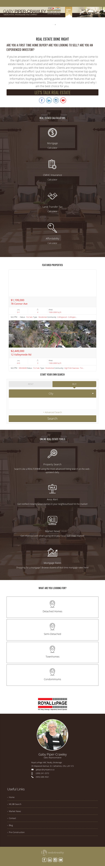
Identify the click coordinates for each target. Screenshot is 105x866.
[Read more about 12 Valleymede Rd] (52, 345)
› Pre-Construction (16, 833)
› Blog (10, 826)
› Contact (11, 818)
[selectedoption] (52, 392)
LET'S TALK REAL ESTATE (52, 92)
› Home (11, 796)
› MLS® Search (14, 803)
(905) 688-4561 (42, 775)
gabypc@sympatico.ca (45, 768)
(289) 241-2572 (42, 772)
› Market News (14, 811)
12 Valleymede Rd (21, 354)
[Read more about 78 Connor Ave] (52, 295)
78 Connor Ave (19, 303)
